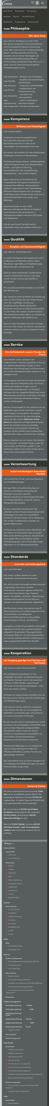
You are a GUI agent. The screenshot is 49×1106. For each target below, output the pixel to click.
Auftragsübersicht (13, 965)
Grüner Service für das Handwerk (18, 1067)
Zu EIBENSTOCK (13, 927)
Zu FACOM (11, 923)
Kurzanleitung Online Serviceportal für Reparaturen (20, 991)
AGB (8, 876)
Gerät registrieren (13, 968)
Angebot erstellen (13, 1030)
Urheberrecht (11, 887)
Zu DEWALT (11, 913)
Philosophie (19, 11)
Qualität (6, 16)
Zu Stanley (10, 920)
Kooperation (20, 22)
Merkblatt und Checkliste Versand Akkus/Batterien (24, 983)
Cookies (10, 894)
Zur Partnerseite (12, 909)
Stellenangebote (12, 1103)
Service (16, 16)
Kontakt (10, 869)
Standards (7, 22)
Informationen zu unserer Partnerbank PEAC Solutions (22, 1087)
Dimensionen (33, 22)
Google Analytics (13, 897)
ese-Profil (7, 11)
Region (9, 843)
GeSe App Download (14, 1057)
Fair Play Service (13, 1060)
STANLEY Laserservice (15, 1049)
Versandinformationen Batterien (18, 979)
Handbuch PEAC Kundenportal (17, 1091)
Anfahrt (10, 866)
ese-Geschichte (12, 858)
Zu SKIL (10, 934)
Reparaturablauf (13, 976)
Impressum (11, 873)
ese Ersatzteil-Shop (14, 946)
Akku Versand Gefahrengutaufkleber (19, 986)
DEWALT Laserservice (14, 1053)
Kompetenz (32, 11)
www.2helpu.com (13, 949)
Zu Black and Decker (14, 916)
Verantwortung (28, 16)
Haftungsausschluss (14, 883)
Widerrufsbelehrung (14, 880)
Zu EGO (10, 930)
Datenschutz (11, 890)
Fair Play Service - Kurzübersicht (18, 1064)
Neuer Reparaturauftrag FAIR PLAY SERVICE (22, 961)
